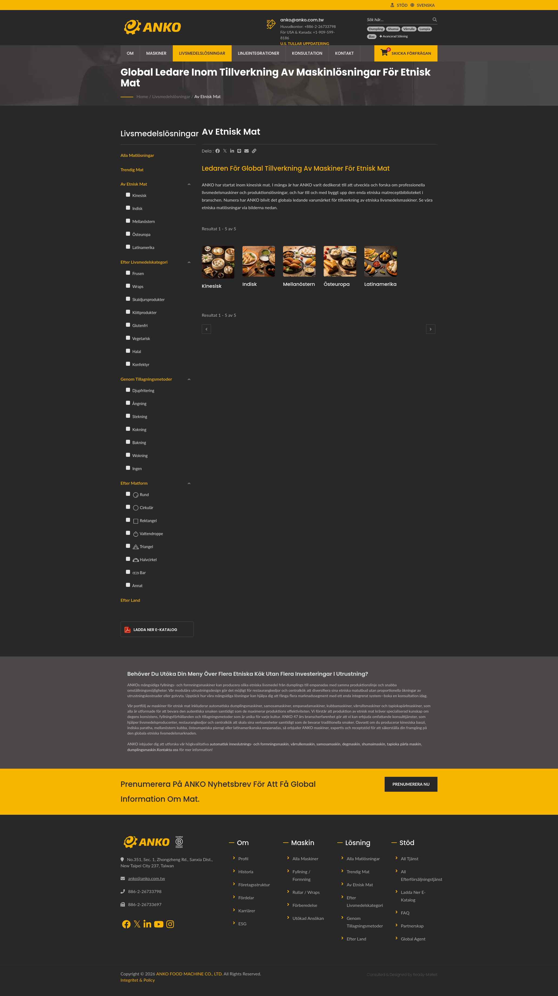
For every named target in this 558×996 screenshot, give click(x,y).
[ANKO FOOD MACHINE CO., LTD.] (171, 842)
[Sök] (433, 19)
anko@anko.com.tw (302, 20)
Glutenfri (137, 325)
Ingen (134, 468)
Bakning (136, 442)
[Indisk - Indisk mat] (258, 261)
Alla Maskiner (305, 858)
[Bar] (128, 571)
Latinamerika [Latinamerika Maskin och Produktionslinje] (380, 284)
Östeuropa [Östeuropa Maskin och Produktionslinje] (337, 284)
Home (142, 96)
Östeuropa (138, 234)
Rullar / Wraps (306, 892)
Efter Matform (134, 483)
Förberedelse (305, 905)
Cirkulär (139, 508)
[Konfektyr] (128, 363)
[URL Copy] (254, 151)
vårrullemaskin (303, 744)
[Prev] (206, 329)
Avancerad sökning (393, 36)
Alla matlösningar (137, 155)
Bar (136, 573)
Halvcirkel (141, 560)
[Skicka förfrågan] (405, 53)
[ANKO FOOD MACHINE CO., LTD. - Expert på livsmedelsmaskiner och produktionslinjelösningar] (152, 25)
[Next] (430, 329)
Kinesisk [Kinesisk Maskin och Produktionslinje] (212, 286)
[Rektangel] (128, 519)
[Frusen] (128, 272)
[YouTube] (159, 925)
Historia (245, 871)
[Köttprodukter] (128, 311)
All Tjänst (409, 858)
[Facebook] (217, 151)
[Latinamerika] (128, 246)
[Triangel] (128, 545)
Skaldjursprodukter (145, 299)
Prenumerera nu (411, 784)
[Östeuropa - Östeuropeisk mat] (340, 261)
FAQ (405, 912)
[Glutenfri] (128, 324)
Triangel (139, 547)
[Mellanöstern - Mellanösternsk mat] (299, 261)
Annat (134, 585)
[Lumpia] (425, 29)
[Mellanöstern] (128, 220)
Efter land (130, 600)
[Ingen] (128, 467)
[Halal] (128, 350)
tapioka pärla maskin (404, 744)
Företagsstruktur (254, 884)
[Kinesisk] (128, 194)
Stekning (136, 416)
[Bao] (372, 36)
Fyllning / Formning (301, 875)
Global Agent (413, 938)
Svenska (426, 5)
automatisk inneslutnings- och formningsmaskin (249, 744)
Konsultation (307, 53)
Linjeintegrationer (258, 53)
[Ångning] (128, 402)
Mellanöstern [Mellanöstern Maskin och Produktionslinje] (299, 284)
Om (130, 53)
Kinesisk (136, 195)
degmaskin (351, 744)
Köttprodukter (141, 312)
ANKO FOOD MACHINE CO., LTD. (189, 973)
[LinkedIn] (232, 151)
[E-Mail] (246, 151)
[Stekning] (128, 415)
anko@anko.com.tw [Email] (146, 878)
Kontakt (344, 53)
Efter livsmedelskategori (144, 261)
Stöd (402, 5)
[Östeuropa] (128, 233)
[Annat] (128, 584)
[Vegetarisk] (128, 337)
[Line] (239, 151)
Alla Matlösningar (363, 858)
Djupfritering (140, 390)
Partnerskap (412, 925)
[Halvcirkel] (128, 558)
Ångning (136, 403)
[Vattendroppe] (128, 532)
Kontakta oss (167, 749)
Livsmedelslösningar (202, 53)
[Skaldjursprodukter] (128, 298)
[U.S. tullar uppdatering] (304, 43)
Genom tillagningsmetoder (146, 378)
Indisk (134, 208)
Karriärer (246, 910)
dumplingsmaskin (141, 749)
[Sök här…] (398, 19)
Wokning (137, 455)
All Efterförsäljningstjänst (421, 875)
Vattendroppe (144, 534)
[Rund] (128, 493)
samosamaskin (328, 744)
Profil (243, 858)
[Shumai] (393, 29)
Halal (133, 351)
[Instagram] (170, 925)
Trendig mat (132, 169)
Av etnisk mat (207, 96)
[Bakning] (128, 441)
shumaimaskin (373, 744)
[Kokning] (128, 428)
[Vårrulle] (409, 29)
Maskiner (156, 53)
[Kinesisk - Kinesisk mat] (218, 262)
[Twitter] (225, 151)
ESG (242, 923)
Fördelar (246, 897)
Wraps (134, 286)
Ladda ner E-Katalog (150, 629)
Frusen (135, 273)
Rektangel (141, 521)
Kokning (136, 429)
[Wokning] (128, 454)
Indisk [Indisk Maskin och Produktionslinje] (249, 284)
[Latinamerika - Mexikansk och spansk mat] (380, 261)
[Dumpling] (376, 29)
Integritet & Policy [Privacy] (138, 979)
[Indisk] (128, 207)
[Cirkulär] (128, 506)
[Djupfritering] (128, 389)
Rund (137, 495)
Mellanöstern (140, 221)
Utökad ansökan (308, 918)
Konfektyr (137, 364)
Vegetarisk (138, 338)
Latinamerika (140, 247)
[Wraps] (128, 285)
